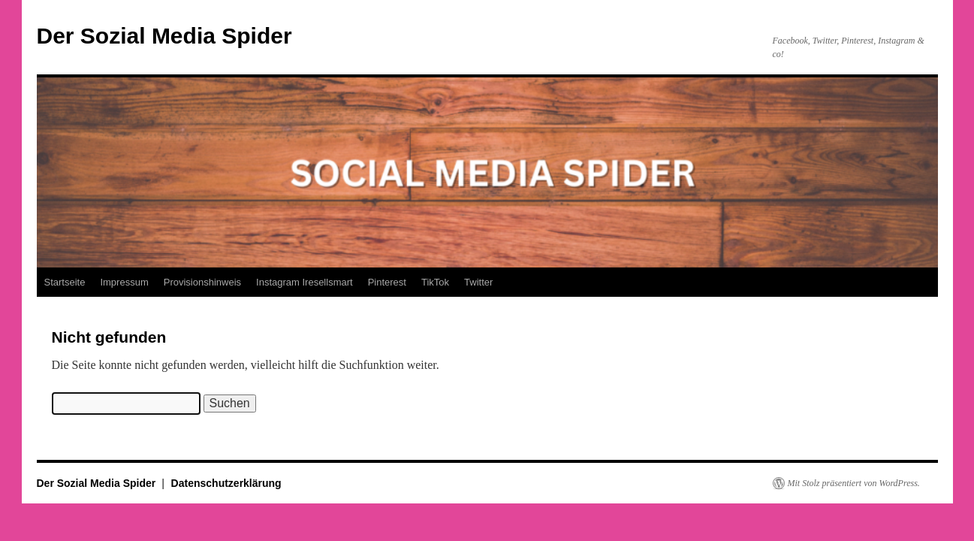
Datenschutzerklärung (226, 483)
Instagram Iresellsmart (304, 282)
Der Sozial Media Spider (164, 35)
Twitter (478, 282)
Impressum (124, 282)
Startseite (65, 282)
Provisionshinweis (202, 282)
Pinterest (387, 282)
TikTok (435, 282)
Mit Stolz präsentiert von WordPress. (854, 483)
